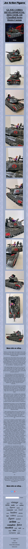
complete (11, 525)
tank (16, 510)
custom (21, 503)
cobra (13, 515)
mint (17, 505)
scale (15, 528)
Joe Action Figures (14, 538)
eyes (18, 533)
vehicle (19, 530)
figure (11, 518)
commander (10, 510)
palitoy (22, 505)
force (19, 524)
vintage (14, 502)
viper (7, 516)
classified (9, 527)
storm (7, 513)
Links (14, 540)
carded (7, 508)
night (19, 528)
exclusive (12, 533)
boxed (21, 510)
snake (13, 505)
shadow (18, 507)
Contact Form (14, 542)
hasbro (13, 512)
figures (12, 507)
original (8, 503)
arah (19, 522)
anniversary (20, 516)
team (10, 530)
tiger (23, 528)
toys (22, 508)
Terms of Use (14, 546)
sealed (18, 519)
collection (20, 513)
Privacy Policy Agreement (14, 544)
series (7, 505)
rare (14, 530)
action (12, 521)
